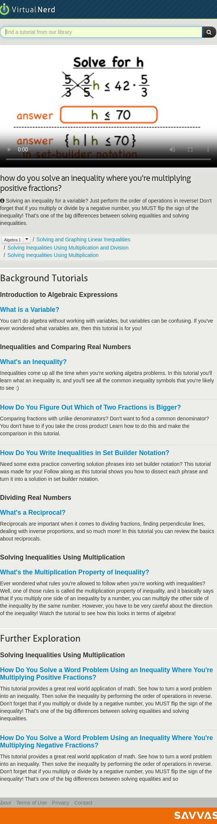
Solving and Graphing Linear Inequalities (83, 239)
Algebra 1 (12, 240)
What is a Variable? (30, 309)
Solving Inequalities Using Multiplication (53, 255)
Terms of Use (31, 803)
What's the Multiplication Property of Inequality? (74, 572)
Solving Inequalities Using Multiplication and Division (67, 248)
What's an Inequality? (33, 362)
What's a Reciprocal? (33, 512)
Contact (83, 803)
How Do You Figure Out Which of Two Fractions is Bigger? (90, 407)
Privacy (60, 803)
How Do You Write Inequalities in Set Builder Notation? (84, 453)
